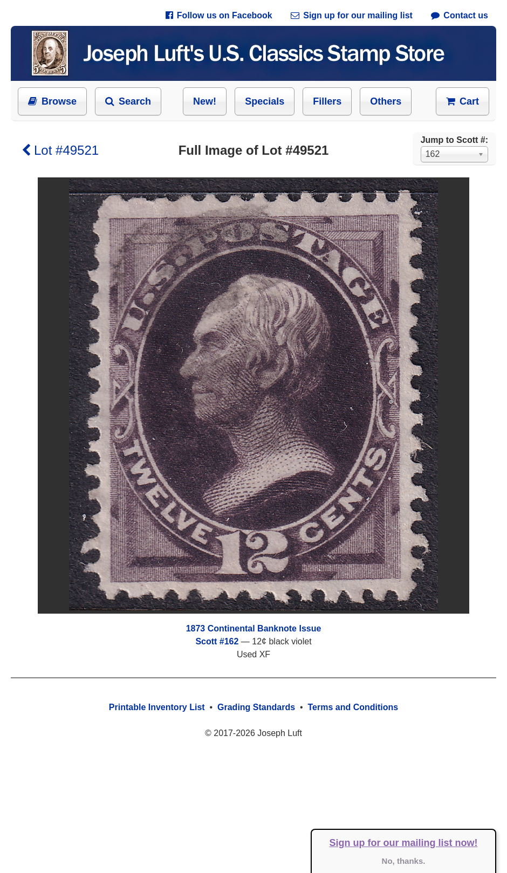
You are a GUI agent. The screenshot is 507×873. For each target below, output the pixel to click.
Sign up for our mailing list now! (404, 842)
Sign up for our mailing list (352, 15)
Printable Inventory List (157, 707)
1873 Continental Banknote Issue (253, 628)
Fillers (327, 101)
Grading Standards (256, 707)
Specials (264, 101)
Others (385, 101)
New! (204, 101)
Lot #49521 (60, 150)
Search (128, 101)
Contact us (459, 15)
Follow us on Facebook (219, 15)
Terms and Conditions (352, 707)
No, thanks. (404, 860)
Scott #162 (216, 641)
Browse (52, 101)
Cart (462, 101)
